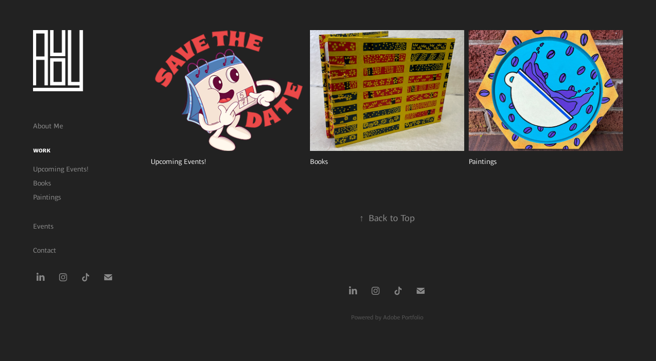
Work (42, 150)
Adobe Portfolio (403, 317)
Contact (44, 250)
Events (43, 226)
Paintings (47, 197)
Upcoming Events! (61, 169)
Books (42, 183)
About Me (48, 126)
